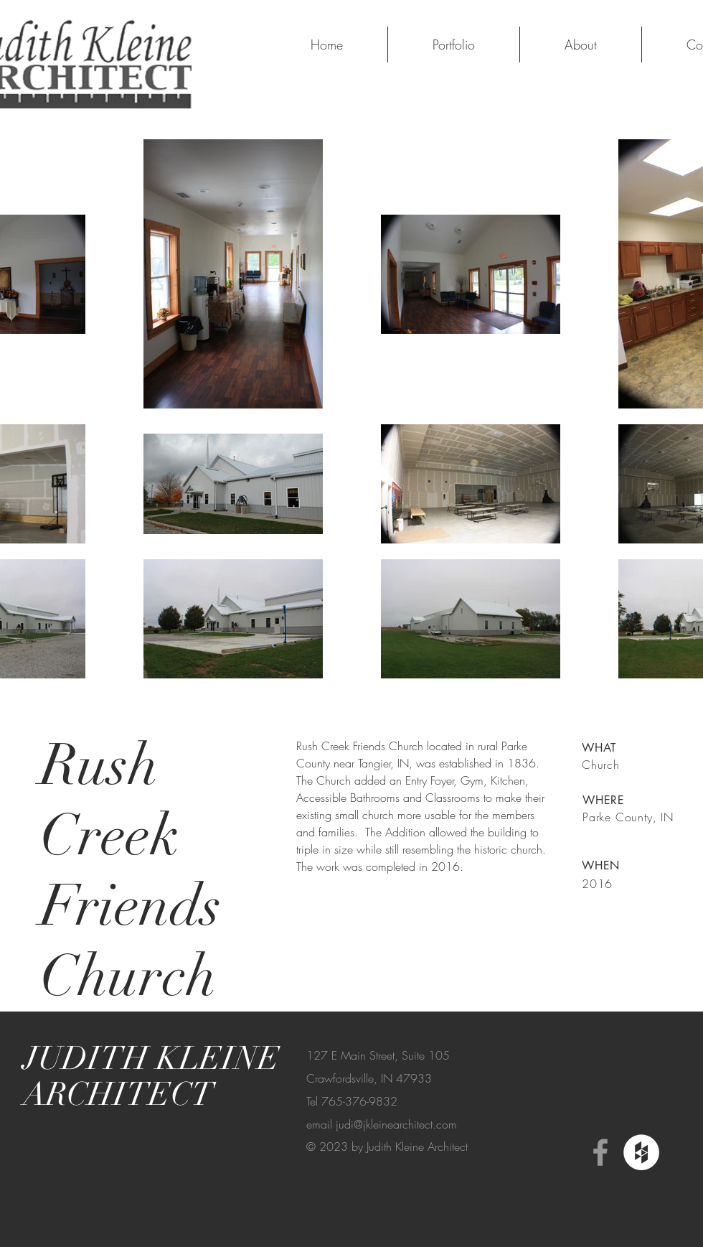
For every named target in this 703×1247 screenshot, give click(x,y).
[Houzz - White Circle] (641, 1152)
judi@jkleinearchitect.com (396, 1124)
